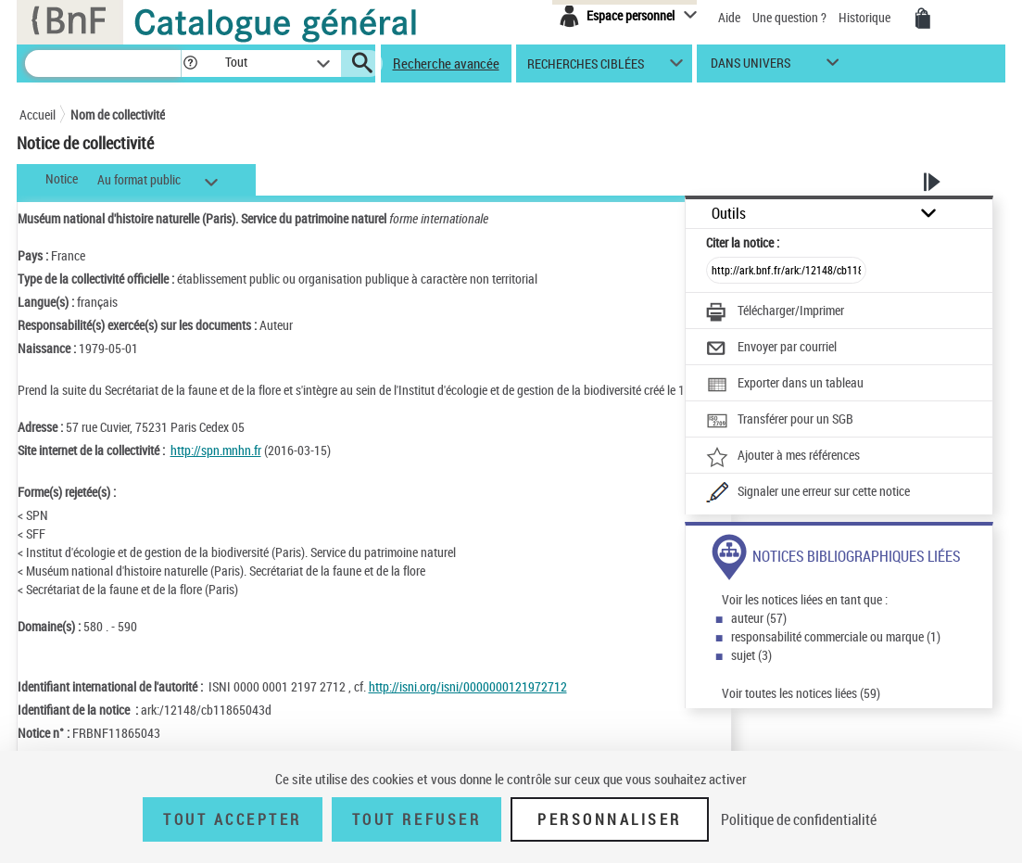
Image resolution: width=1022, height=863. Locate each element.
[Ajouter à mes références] (783, 457)
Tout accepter (232, 819)
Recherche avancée (446, 63)
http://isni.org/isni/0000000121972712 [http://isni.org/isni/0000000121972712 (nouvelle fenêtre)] (468, 686)
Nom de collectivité (117, 114)
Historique (866, 17)
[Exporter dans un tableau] (785, 385)
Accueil (37, 114)
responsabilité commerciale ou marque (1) (835, 636)
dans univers (750, 67)
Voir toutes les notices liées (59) (801, 693)
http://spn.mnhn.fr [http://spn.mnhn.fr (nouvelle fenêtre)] (215, 450)
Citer (742, 242)
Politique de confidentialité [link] (799, 819)
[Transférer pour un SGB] (779, 421)
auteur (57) (759, 618)
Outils (729, 213)
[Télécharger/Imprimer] (775, 312)
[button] (190, 63)
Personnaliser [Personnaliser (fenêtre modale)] (609, 819)
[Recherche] (103, 63)
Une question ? (789, 17)
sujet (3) (751, 655)
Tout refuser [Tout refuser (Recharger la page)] (416, 819)
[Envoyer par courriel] (771, 348)
